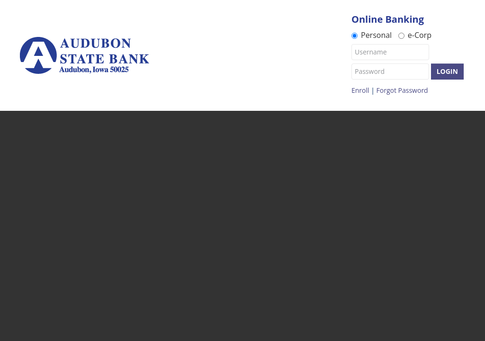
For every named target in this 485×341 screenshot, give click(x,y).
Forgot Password (402, 90)
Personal (371, 34)
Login (447, 71)
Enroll (360, 90)
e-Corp (414, 34)
